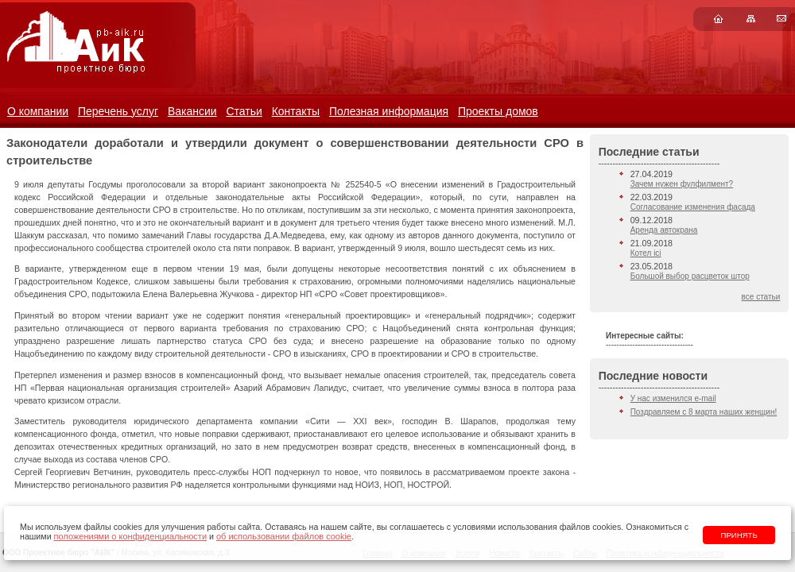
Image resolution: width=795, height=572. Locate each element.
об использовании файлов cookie (283, 536)
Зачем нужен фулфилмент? (681, 184)
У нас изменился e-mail (673, 398)
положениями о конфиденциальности (130, 536)
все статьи (761, 296)
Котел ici (645, 253)
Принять (739, 535)
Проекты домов (498, 111)
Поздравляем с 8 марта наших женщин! (704, 412)
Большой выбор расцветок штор (690, 276)
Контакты (296, 111)
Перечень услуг (118, 111)
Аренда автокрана (664, 230)
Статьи (244, 111)
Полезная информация (388, 111)
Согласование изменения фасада (692, 207)
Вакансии (192, 111)
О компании (37, 111)
